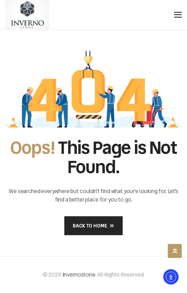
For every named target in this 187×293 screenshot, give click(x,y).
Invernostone (79, 275)
